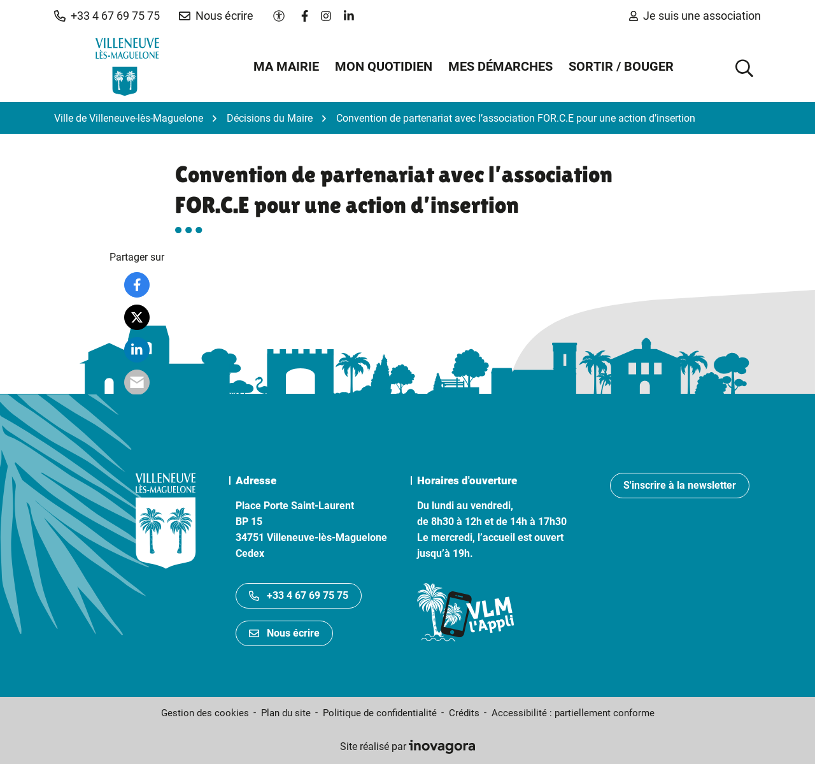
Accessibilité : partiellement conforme (573, 713)
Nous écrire (284, 633)
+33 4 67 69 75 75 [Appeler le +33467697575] (298, 595)
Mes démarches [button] (500, 66)
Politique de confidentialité (380, 713)
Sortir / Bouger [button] (621, 66)
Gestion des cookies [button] (205, 713)
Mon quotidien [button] (383, 66)
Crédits (464, 713)
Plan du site (286, 713)
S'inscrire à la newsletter (679, 485)
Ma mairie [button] (286, 66)
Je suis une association (695, 15)
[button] (107, 16)
